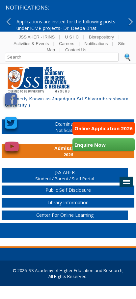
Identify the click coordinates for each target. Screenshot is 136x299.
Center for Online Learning (65, 215)
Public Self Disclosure (68, 190)
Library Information (68, 202)
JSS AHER (64, 176)
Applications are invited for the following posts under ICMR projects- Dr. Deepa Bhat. (65, 24)
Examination (68, 127)
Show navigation (126, 182)
